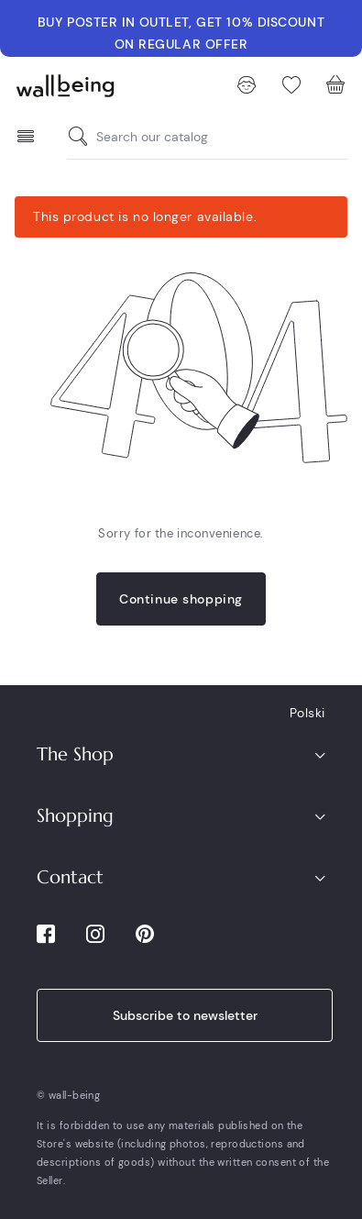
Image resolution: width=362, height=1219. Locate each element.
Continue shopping (181, 599)
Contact (70, 877)
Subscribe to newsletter (185, 1015)
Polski (307, 712)
